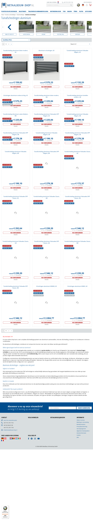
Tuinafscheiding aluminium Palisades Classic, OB (46, 197)
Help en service (81, 420)
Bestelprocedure (81, 424)
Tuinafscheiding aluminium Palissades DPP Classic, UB (46, 242)
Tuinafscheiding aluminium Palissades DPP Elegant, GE (46, 115)
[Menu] (8, 506)
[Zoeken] (71, 5)
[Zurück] (2, 27)
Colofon (79, 435)
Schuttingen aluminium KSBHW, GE (46, 286)
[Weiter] (90, 27)
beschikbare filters (16, 40)
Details (15, 89)
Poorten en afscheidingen (10, 14)
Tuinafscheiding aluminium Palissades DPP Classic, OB (77, 197)
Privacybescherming (82, 426)
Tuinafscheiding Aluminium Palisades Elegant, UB (46, 133)
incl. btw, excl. (15, 84)
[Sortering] (80, 44)
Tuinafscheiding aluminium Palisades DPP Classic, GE (15, 197)
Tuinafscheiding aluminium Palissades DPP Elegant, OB (15, 133)
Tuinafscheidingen (20, 14)
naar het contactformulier (10, 420)
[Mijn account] (87, 4)
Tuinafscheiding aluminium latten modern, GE (15, 51)
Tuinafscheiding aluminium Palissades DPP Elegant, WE (46, 152)
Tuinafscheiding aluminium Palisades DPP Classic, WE (15, 287)
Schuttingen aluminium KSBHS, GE (77, 286)
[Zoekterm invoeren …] (58, 5)
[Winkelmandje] (90, 4)
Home (2, 14)
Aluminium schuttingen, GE (46, 50)
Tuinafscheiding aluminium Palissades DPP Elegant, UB (77, 133)
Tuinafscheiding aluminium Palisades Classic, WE (77, 242)
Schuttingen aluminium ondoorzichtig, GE (15, 95)
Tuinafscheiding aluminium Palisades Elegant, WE (15, 152)
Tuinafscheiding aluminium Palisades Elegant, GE (77, 51)
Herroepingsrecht (81, 428)
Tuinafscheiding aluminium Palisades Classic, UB (16, 242)
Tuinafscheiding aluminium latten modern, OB (46, 96)
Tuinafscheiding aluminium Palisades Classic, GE (77, 152)
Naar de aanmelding (84, 408)
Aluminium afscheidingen (30, 14)
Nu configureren (16, 87)
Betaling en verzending (83, 422)
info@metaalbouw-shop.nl (10, 430)
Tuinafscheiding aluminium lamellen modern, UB (77, 96)
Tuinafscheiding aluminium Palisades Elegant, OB (77, 115)
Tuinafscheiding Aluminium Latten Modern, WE (15, 115)
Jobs (78, 437)
